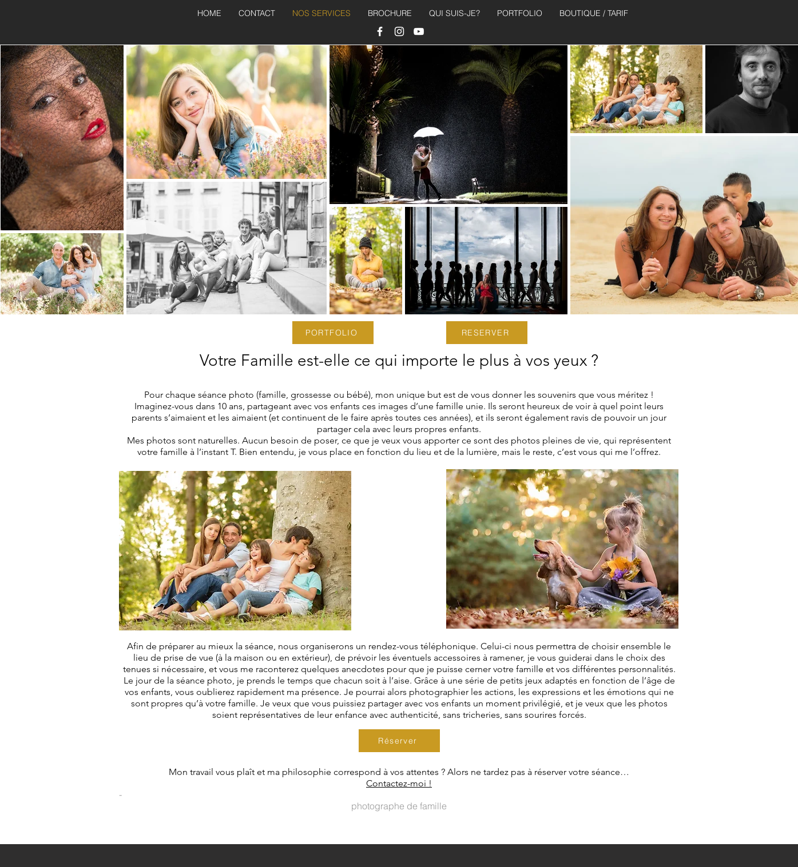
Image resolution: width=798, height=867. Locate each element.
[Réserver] (399, 740)
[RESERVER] (486, 332)
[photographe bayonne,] (380, 31)
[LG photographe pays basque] (399, 31)
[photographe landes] (418, 31)
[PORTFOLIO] (333, 332)
